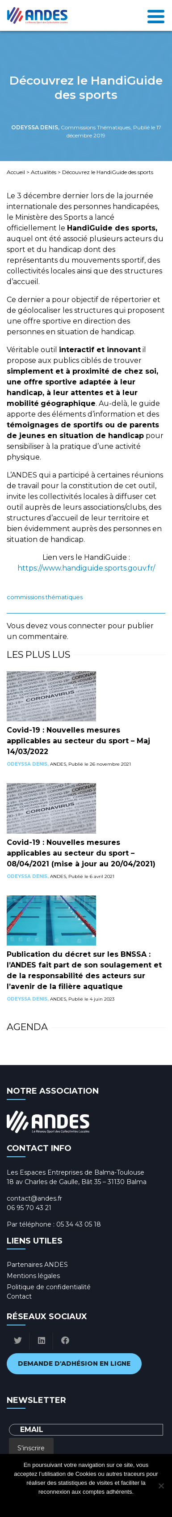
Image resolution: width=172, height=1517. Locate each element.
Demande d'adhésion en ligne (74, 1363)
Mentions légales (33, 1276)
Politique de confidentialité (49, 1287)
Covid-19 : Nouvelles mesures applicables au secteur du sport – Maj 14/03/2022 (78, 741)
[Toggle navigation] (156, 15)
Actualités (43, 172)
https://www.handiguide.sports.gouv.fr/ (86, 568)
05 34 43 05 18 (78, 1224)
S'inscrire (31, 1448)
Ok (50, 1503)
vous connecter (78, 626)
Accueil (16, 172)
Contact (19, 1296)
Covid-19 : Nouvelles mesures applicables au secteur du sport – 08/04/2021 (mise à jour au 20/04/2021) (81, 853)
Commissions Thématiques (45, 597)
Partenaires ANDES (37, 1265)
